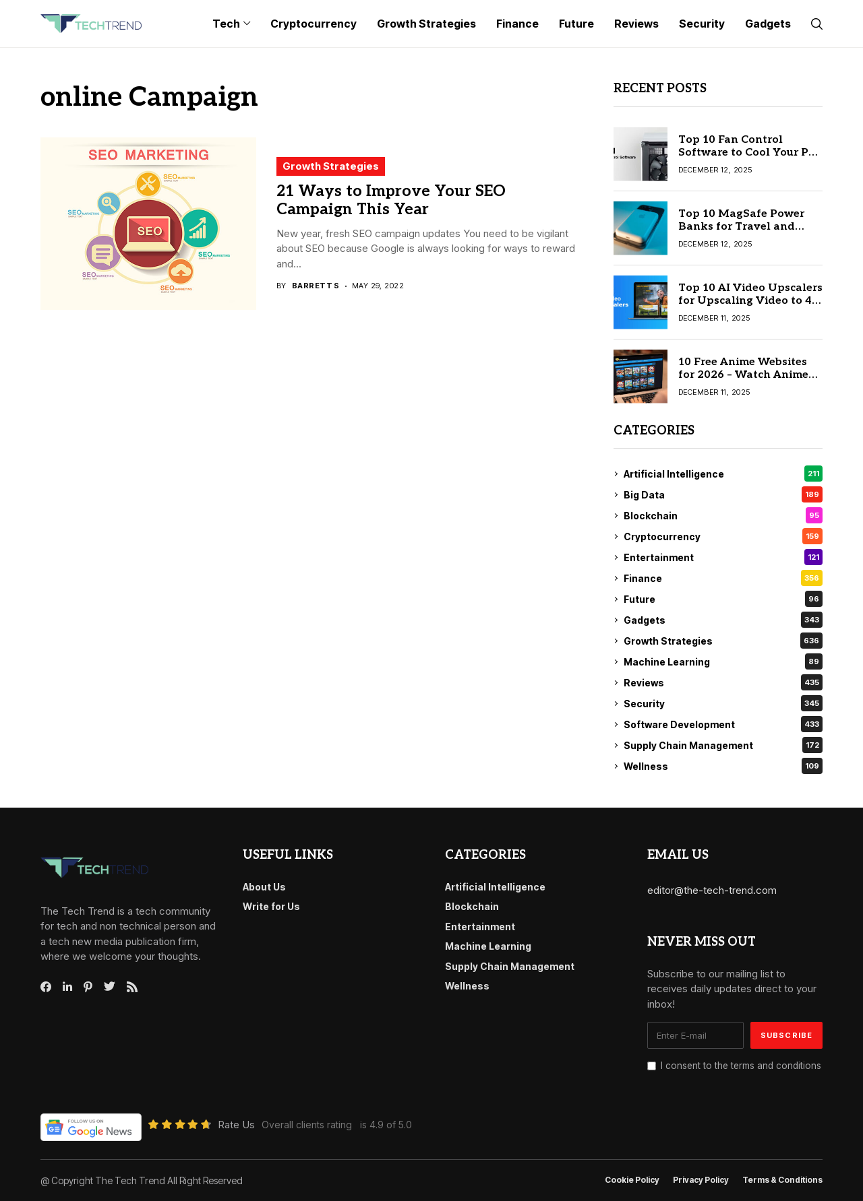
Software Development (723, 724)
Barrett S (316, 286)
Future (723, 599)
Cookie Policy (632, 1180)
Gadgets (723, 620)
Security (723, 703)
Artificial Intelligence (723, 473)
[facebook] (45, 986)
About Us (264, 886)
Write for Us (271, 906)
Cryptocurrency (723, 536)
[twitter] (109, 987)
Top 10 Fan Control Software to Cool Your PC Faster (747, 152)
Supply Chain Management (723, 745)
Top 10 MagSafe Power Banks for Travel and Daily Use (741, 226)
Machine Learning (723, 661)
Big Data (723, 494)
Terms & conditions (782, 1180)
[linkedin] (67, 987)
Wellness (723, 766)
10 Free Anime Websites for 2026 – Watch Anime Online (743, 375)
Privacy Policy (701, 1180)
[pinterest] (88, 986)
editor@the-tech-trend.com (712, 890)
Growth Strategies (330, 166)
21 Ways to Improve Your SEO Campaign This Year (391, 201)
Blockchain (723, 515)
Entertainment (723, 557)
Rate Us (236, 1124)
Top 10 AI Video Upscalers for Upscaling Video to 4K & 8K (750, 301)
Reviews (723, 682)
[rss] (132, 986)
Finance (723, 578)
